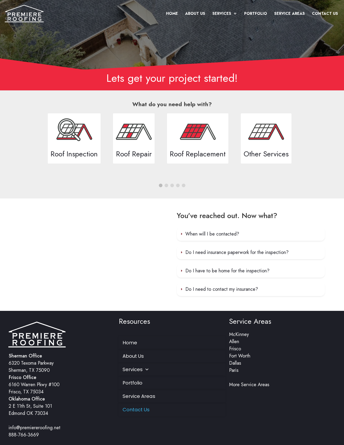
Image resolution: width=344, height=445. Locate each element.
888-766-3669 (24, 434)
